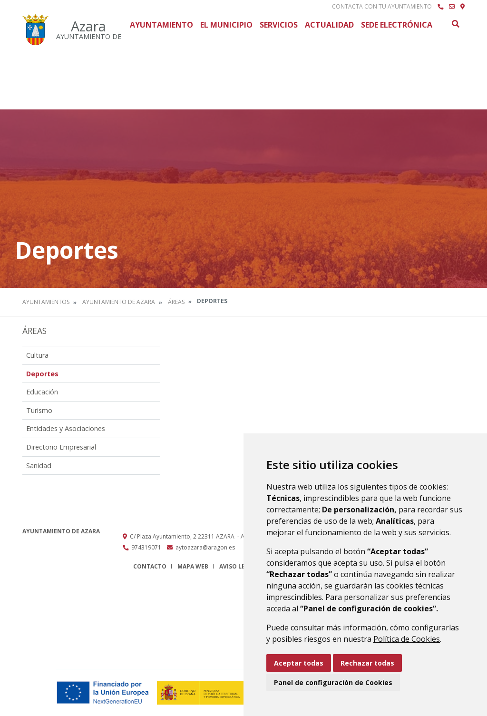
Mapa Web (192, 566)
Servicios (279, 25)
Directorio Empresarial (61, 446)
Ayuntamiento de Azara (118, 302)
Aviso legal (237, 566)
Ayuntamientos (45, 302)
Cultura (37, 355)
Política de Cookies (406, 639)
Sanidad (38, 465)
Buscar (455, 23)
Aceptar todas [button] (298, 662)
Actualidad (329, 25)
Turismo (39, 410)
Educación (42, 391)
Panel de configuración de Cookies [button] (333, 682)
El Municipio (226, 25)
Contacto (149, 566)
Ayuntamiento (161, 25)
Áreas (176, 302)
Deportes (42, 373)
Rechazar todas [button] (367, 662)
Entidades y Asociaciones (65, 428)
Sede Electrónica (396, 25)
